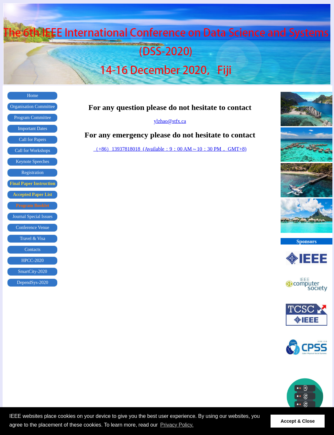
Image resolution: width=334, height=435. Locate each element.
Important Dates (32, 128)
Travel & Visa (32, 238)
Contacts (32, 249)
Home (32, 95)
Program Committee (32, 117)
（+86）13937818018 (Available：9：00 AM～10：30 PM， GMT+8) (169, 149)
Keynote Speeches (32, 161)
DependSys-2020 (32, 282)
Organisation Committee (32, 106)
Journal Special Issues (33, 216)
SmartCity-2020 (32, 271)
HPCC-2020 (32, 260)
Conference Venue (32, 227)
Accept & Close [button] (298, 421)
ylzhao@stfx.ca (170, 121)
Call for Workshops (32, 150)
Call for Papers (32, 139)
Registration (32, 172)
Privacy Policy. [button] (177, 425)
